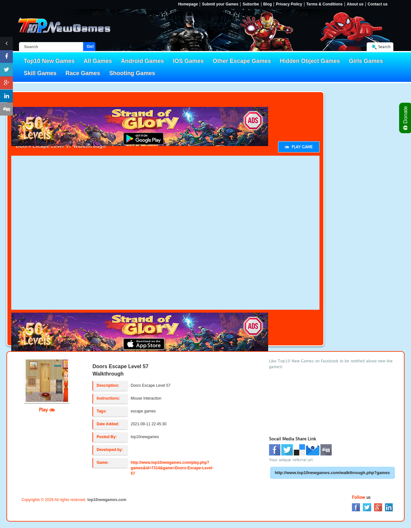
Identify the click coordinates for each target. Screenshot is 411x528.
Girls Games (366, 61)
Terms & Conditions (324, 4)
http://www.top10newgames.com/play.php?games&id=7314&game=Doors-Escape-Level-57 (172, 468)
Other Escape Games (242, 61)
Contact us (378, 4)
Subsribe (250, 4)
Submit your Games (220, 4)
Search (384, 46)
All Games (98, 61)
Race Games (83, 73)
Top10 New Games (49, 61)
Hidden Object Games (310, 61)
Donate (406, 118)
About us (355, 4)
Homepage (188, 4)
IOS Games (188, 61)
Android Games (142, 61)
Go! (90, 46)
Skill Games (40, 73)
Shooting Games (132, 73)
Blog (267, 4)
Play (47, 409)
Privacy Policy (289, 4)
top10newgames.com (106, 500)
